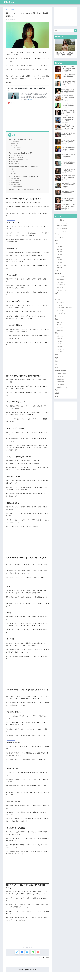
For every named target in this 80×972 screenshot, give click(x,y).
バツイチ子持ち (59, 220)
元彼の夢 (59, 257)
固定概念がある (14, 143)
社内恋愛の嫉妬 (60, 379)
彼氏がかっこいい (61, 336)
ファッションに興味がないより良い (19, 159)
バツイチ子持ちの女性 (62, 225)
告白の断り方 (60, 287)
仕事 (56, 240)
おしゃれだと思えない (16, 149)
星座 (56, 361)
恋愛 (56, 355)
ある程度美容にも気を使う (17, 186)
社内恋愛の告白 (60, 376)
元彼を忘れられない (61, 265)
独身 (56, 364)
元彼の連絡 (59, 262)
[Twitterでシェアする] (17, 952)
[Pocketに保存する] (38, 952)
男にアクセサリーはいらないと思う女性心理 (20, 139)
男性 (56, 367)
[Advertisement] (27, 118)
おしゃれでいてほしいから (17, 155)
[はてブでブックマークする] (27, 952)
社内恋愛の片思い (61, 381)
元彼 (56, 243)
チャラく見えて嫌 (15, 141)
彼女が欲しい (60, 324)
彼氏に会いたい (60, 349)
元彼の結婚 (59, 259)
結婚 (56, 390)
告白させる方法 (60, 279)
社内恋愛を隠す (60, 384)
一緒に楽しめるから (15, 161)
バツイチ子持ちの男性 (62, 231)
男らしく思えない (15, 145)
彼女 (56, 319)
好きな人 (57, 299)
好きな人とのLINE (61, 305)
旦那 (56, 358)
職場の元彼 (59, 267)
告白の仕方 (58, 274)
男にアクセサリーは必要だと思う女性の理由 (20, 153)
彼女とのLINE (60, 327)
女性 (47, 957)
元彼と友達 (59, 251)
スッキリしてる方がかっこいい (18, 147)
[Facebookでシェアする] (22, 952)
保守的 (12, 171)
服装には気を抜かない (16, 184)
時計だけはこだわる (15, 178)
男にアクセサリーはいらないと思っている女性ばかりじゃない (25, 189)
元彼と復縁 (59, 254)
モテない (57, 234)
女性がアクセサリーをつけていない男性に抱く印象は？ (23, 166)
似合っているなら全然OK (17, 157)
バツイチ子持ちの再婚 (62, 223)
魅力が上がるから (15, 163)
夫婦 (56, 293)
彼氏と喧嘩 (59, 346)
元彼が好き (59, 246)
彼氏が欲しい (60, 344)
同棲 (56, 270)
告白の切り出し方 (61, 284)
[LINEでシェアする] (33, 952)
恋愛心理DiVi (9, 2)
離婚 (56, 396)
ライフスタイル (59, 237)
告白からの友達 (60, 276)
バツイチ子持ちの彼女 (62, 228)
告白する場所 (60, 282)
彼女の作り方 (60, 330)
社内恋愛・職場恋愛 (60, 370)
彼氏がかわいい (60, 338)
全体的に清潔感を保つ (16, 180)
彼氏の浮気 (59, 352)
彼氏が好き (59, 341)
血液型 (57, 393)
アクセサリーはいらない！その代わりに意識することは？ (24, 176)
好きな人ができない (61, 302)
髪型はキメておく (15, 182)
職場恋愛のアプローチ (62, 387)
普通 (12, 169)
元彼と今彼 (59, 249)
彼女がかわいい (60, 322)
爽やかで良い (14, 173)
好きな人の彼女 (60, 310)
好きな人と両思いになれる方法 (64, 307)
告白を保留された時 (61, 290)
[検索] (75, 30)
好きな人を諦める (61, 313)
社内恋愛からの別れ (61, 373)
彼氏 (56, 333)
